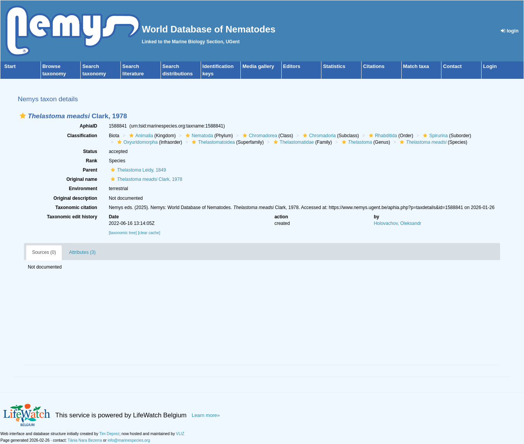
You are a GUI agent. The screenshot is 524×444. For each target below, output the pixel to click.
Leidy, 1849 (137, 170)
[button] (23, 115)
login (510, 31)
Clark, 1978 (145, 179)
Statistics (334, 66)
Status (90, 151)
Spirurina (434, 135)
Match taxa (416, 66)
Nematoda (198, 135)
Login (490, 66)
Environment (83, 188)
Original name (81, 179)
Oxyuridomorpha (136, 142)
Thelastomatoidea (212, 142)
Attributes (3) (82, 252)
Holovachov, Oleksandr (397, 223)
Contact (452, 66)
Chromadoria (318, 135)
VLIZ (180, 434)
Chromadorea (259, 135)
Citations (374, 66)
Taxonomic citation (76, 207)
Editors (292, 66)
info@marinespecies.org (129, 440)
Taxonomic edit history (72, 216)
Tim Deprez (109, 434)
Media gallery (258, 66)
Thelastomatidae (293, 142)
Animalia (140, 135)
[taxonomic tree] (123, 233)
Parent (90, 170)
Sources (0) (44, 252)
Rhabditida (382, 135)
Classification (82, 135)
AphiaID (88, 126)
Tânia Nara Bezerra (85, 440)
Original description (75, 198)
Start (10, 66)
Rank (91, 160)
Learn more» (206, 415)
